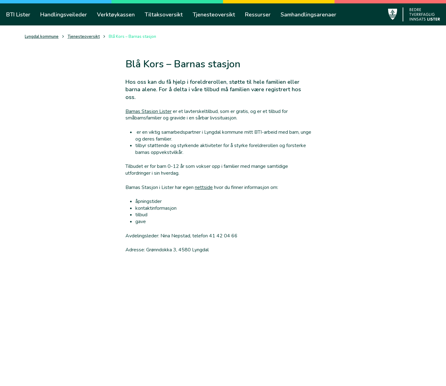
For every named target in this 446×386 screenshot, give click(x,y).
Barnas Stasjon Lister (148, 111)
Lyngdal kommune (42, 37)
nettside (204, 187)
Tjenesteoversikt (84, 37)
